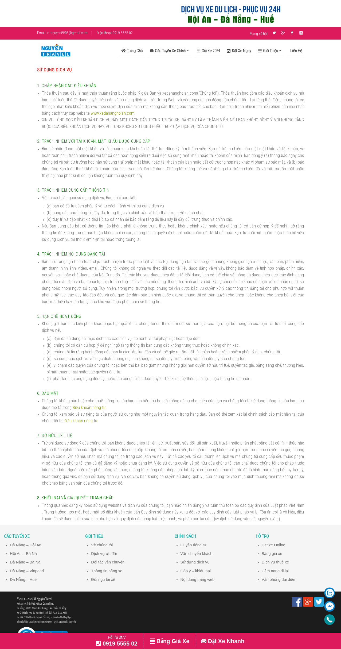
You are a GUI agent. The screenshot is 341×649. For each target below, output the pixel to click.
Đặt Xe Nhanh (222, 641)
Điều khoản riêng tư (89, 407)
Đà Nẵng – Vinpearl (27, 571)
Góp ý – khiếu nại (196, 571)
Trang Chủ (132, 50)
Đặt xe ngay (239, 50)
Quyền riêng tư (194, 545)
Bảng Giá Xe (169, 641)
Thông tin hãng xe (106, 571)
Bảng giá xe (272, 553)
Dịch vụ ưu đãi (104, 553)
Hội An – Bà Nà (23, 553)
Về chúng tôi (102, 545)
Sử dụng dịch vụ (195, 562)
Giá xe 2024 (208, 50)
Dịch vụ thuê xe (275, 562)
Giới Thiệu (268, 50)
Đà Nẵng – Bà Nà (25, 562)
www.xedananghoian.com (112, 113)
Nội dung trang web (198, 579)
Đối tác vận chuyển (107, 562)
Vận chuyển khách (197, 553)
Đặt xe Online (273, 545)
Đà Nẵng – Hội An (25, 545)
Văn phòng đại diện (278, 579)
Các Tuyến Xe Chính (168, 50)
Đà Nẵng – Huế (23, 579)
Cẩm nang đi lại (275, 571)
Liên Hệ (295, 50)
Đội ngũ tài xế (103, 579)
